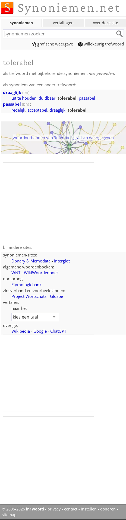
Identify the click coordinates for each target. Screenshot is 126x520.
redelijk (18, 110)
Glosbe (56, 296)
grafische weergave (52, 44)
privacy (54, 509)
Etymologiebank (26, 284)
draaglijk (12, 92)
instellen (89, 509)
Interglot (62, 261)
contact (70, 509)
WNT (15, 272)
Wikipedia (20, 331)
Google (40, 331)
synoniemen (21, 22)
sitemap (9, 514)
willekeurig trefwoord (101, 44)
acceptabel (37, 110)
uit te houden (23, 98)
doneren (108, 509)
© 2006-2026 (23, 509)
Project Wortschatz (28, 296)
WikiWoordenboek (41, 272)
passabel (87, 98)
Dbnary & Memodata (31, 261)
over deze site (105, 22)
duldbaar (47, 98)
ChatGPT (58, 331)
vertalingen (63, 22)
